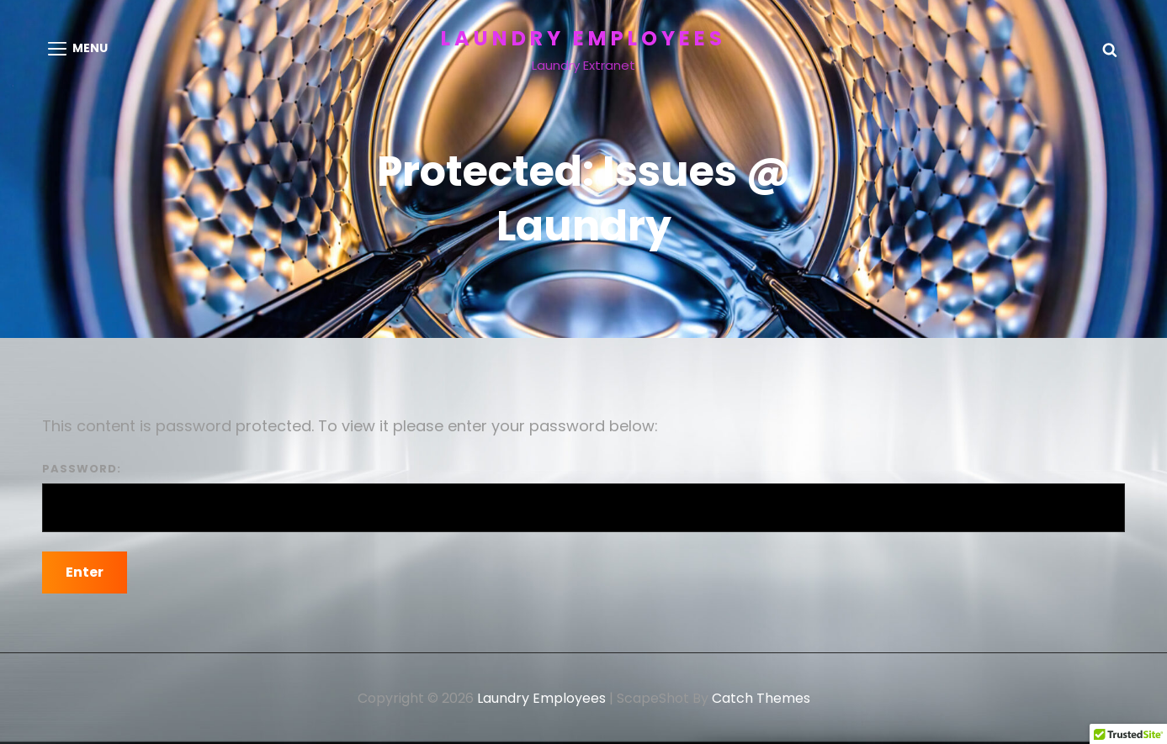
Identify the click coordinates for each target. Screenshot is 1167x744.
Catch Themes (761, 698)
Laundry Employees (583, 38)
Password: (583, 496)
